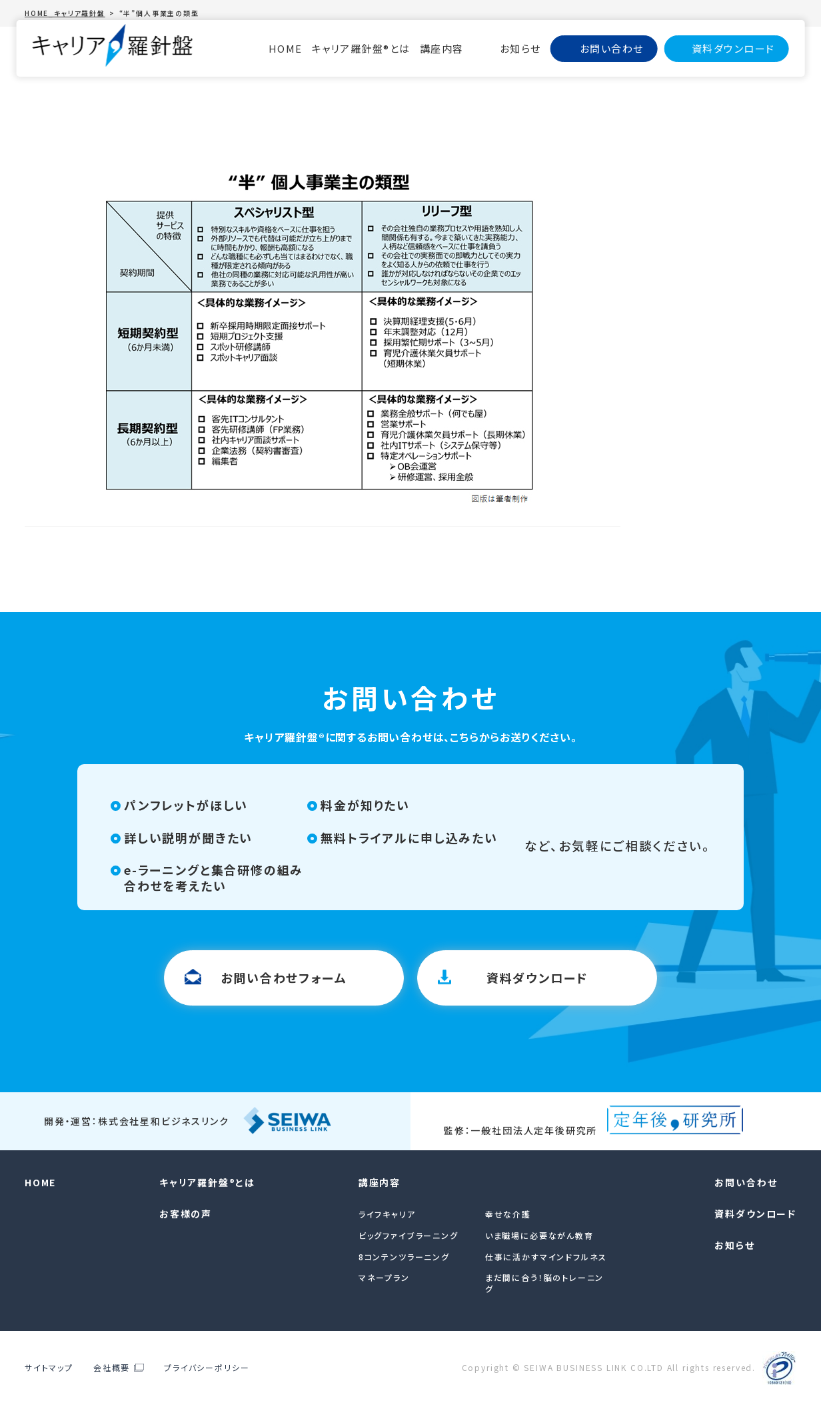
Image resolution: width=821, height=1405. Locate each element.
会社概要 (111, 1368)
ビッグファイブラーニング (408, 1235)
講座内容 (442, 48)
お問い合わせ (612, 48)
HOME (286, 48)
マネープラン (384, 1277)
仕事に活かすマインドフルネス (546, 1256)
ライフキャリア (387, 1214)
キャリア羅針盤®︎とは (361, 48)
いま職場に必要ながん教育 (539, 1235)
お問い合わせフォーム (284, 977)
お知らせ (520, 48)
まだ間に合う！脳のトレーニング (544, 1283)
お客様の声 (185, 1213)
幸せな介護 (508, 1214)
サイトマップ (49, 1367)
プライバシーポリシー (206, 1368)
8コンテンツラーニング (404, 1256)
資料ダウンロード (733, 48)
